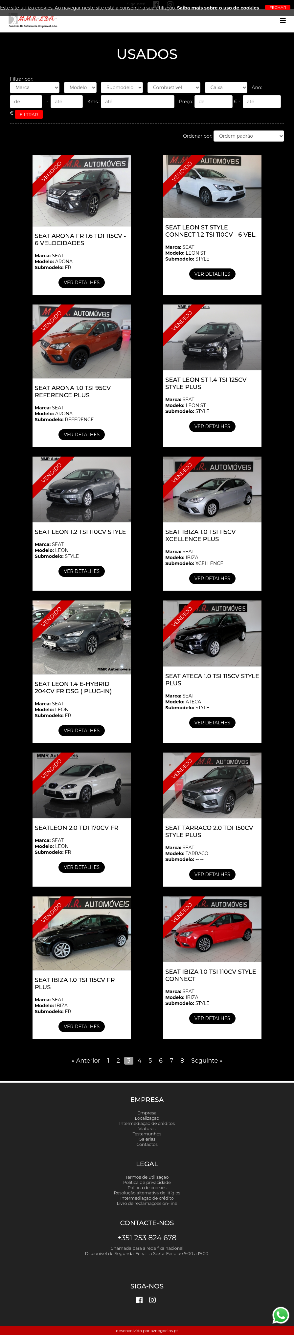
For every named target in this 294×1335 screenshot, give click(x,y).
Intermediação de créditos (147, 1123)
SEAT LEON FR (53, 709)
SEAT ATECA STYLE (187, 702)
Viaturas (147, 1128)
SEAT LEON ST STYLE (187, 253)
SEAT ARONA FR (54, 261)
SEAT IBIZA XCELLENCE (194, 557)
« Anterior (86, 1060)
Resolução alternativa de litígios (147, 1192)
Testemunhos (147, 1133)
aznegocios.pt (164, 1330)
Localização (147, 1118)
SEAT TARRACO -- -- (186, 853)
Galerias (147, 1139)
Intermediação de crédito (147, 1198)
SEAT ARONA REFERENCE (64, 413)
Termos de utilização (147, 1177)
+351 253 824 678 (147, 1237)
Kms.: (133, 102)
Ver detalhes (82, 282)
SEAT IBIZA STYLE (187, 997)
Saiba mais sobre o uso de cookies (218, 8)
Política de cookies (147, 1187)
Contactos (147, 1144)
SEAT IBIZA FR (53, 1005)
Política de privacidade (147, 1182)
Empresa (147, 1112)
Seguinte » (206, 1060)
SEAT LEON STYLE (57, 550)
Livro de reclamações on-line (147, 1203)
